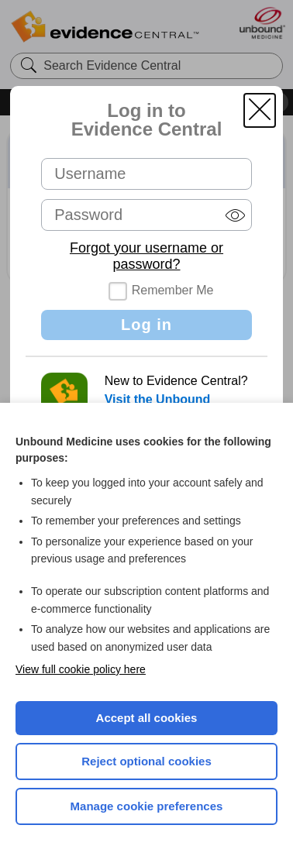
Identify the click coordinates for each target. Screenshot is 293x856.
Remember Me (173, 290)
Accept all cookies (147, 717)
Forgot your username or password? (146, 256)
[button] (259, 110)
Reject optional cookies (146, 761)
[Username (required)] (146, 174)
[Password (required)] (146, 215)
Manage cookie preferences (147, 806)
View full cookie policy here (81, 669)
